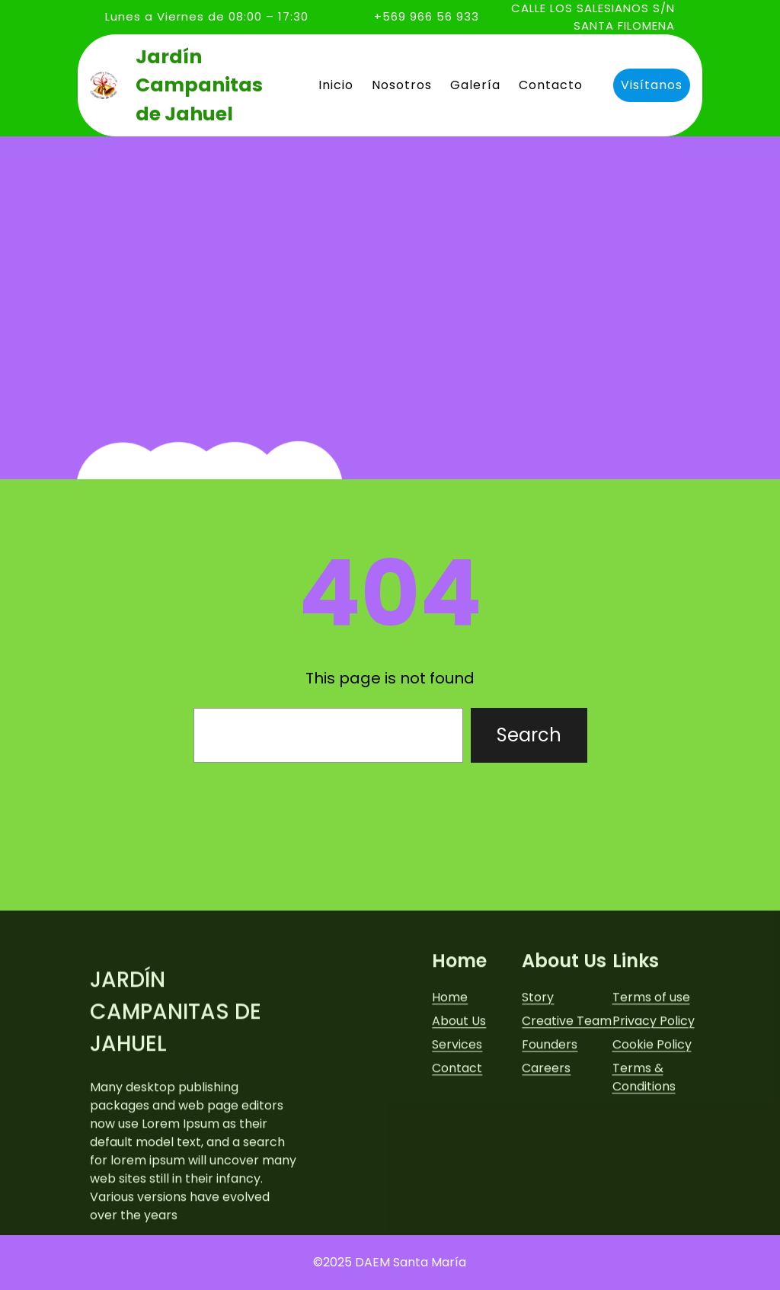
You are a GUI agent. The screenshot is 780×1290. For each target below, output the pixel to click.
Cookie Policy (652, 1144)
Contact (457, 1167)
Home (450, 1097)
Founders (549, 1144)
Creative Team (567, 1120)
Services (457, 1144)
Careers (546, 1167)
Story (538, 1097)
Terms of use (651, 1097)
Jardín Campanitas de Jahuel (199, 85)
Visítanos (651, 85)
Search (529, 734)
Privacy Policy (653, 1120)
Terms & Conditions (644, 1177)
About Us (459, 1120)
